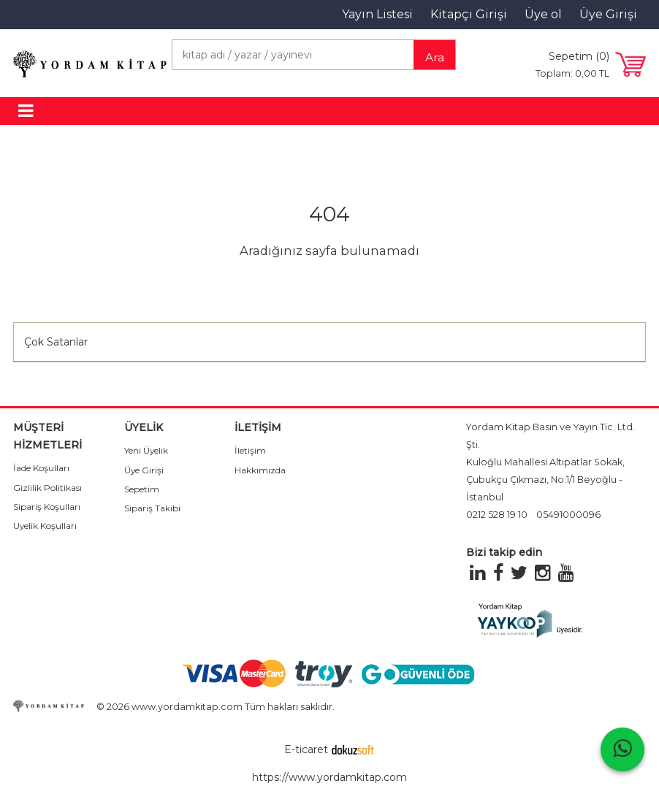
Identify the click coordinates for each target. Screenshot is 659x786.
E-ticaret (306, 749)
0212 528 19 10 (496, 514)
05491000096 (568, 514)
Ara (434, 57)
